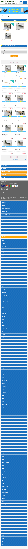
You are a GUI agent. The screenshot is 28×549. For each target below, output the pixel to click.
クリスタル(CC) (4, 316)
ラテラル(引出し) (4, 313)
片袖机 (3, 535)
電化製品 (3, 468)
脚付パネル (3, 498)
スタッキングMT (4, 389)
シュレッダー (4, 477)
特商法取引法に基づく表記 (6, 208)
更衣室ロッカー (4, 255)
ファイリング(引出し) (5, 310)
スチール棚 (3, 471)
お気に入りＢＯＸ (4, 220)
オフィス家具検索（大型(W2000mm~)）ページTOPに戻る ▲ (19, 159)
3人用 (2, 416)
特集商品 (3, 240)
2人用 (2, 413)
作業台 (3, 368)
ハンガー (3, 483)
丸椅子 (3, 398)
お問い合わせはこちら (5, 236)
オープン (3, 304)
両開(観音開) (3, 307)
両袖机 (3, 538)
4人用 (2, 419)
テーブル (3, 337)
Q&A (2, 217)
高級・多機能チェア (5, 380)
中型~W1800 (3, 365)
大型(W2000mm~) (4, 340)
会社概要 (4, 174)
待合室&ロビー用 (4, 404)
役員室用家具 (4, 292)
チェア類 (3, 252)
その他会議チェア (4, 392)
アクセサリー (4, 459)
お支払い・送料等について (6, 214)
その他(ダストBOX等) (5, 492)
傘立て (3, 480)
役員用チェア (4, 383)
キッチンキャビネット (5, 328)
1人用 (2, 410)
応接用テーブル (4, 456)
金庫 (2, 474)
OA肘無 (3, 377)
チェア (3, 371)
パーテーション (4, 495)
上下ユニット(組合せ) (5, 301)
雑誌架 (3, 319)
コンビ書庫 (3, 334)
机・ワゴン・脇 (4, 243)
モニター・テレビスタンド (6, 462)
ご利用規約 (3, 205)
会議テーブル (4, 249)
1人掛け (3, 453)
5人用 (2, 422)
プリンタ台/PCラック (5, 489)
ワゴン (3, 283)
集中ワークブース (4, 295)
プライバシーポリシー (5, 211)
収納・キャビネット (5, 246)
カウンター (3, 322)
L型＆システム (4, 286)
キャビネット (4, 298)
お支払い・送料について (7, 171)
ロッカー (3, 407)
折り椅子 (3, 395)
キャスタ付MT (4, 386)
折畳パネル (3, 501)
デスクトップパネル (5, 504)
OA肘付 (3, 374)
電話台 (3, 465)
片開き (3, 331)
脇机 (2, 541)
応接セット (3, 258)
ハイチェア (3, 401)
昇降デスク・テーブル (5, 289)
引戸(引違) (3, 325)
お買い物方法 (4, 202)
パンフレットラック (5, 486)
